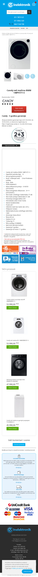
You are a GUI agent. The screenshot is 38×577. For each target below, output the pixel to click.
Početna (4, 33)
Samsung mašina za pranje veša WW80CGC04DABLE (15, 380)
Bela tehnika (10, 33)
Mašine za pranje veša (20, 33)
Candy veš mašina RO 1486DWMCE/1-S (17, 340)
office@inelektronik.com (21, 550)
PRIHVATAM (27, 571)
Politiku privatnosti (17, 568)
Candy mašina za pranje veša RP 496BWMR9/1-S (15, 300)
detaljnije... (19, 467)
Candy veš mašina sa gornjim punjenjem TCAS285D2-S (18, 421)
